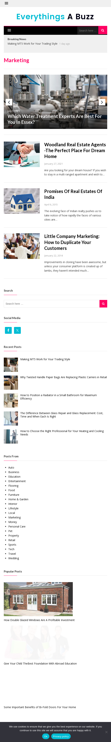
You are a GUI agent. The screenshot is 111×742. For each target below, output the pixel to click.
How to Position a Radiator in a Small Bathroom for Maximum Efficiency (58, 396)
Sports (12, 544)
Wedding (13, 558)
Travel (12, 553)
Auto (11, 467)
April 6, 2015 (51, 204)
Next (102, 102)
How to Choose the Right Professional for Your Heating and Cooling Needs (62, 432)
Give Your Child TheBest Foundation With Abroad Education (40, 663)
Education (14, 476)
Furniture (13, 494)
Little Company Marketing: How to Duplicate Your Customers (71, 242)
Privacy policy (61, 736)
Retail (11, 540)
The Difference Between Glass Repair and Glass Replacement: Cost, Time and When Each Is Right (61, 414)
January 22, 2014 (53, 255)
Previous (9, 102)
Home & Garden (18, 499)
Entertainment (17, 481)
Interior (12, 504)
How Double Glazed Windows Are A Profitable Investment (39, 620)
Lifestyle (13, 508)
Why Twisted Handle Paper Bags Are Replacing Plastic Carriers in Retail (63, 377)
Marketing (14, 517)
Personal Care (17, 526)
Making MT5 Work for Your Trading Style (32, 43)
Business (13, 472)
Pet (10, 531)
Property (13, 535)
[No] (106, 732)
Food (11, 490)
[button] (6, 3)
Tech (11, 549)
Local (11, 513)
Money (12, 522)
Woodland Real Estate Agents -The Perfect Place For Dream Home (75, 150)
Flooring (13, 485)
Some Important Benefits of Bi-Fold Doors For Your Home (40, 707)
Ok (45, 736)
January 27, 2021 (53, 163)
